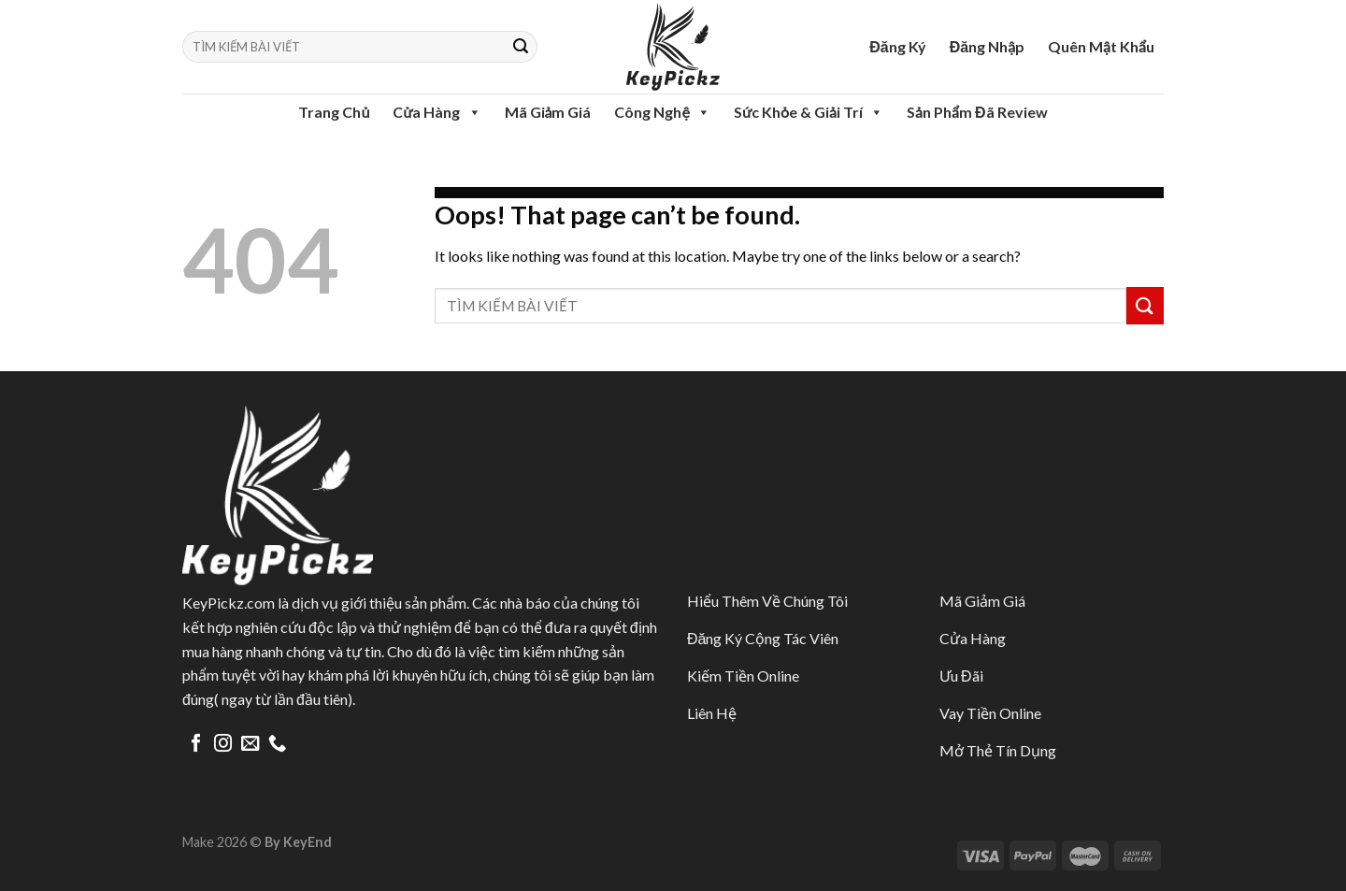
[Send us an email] (250, 744)
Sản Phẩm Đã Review (977, 112)
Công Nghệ (661, 112)
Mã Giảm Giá (548, 112)
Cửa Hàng (436, 112)
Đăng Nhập (987, 46)
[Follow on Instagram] (223, 744)
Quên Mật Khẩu (1101, 46)
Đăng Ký (897, 46)
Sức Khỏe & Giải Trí (808, 112)
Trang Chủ (333, 112)
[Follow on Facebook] (196, 744)
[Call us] (277, 744)
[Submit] (521, 47)
